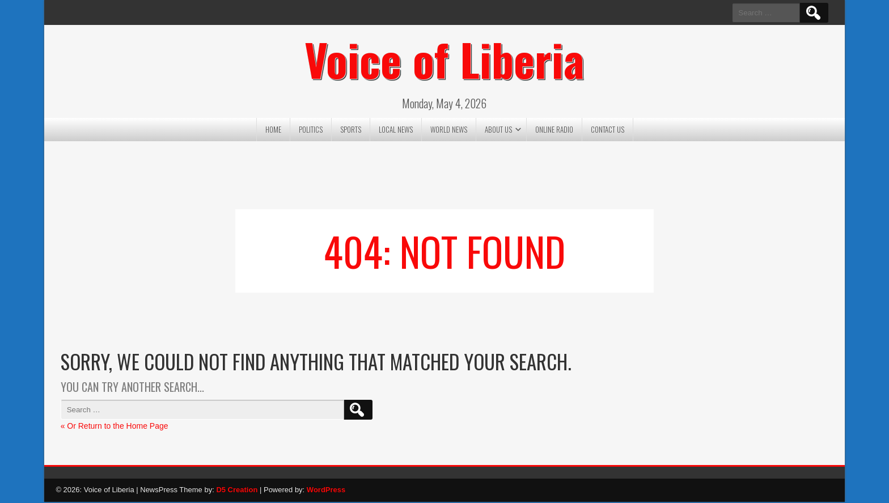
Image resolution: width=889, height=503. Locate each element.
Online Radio (554, 130)
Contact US (607, 130)
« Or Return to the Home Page (114, 427)
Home (273, 130)
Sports (350, 130)
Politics (311, 130)
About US (498, 130)
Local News (396, 130)
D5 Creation (236, 491)
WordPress (326, 491)
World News (448, 130)
